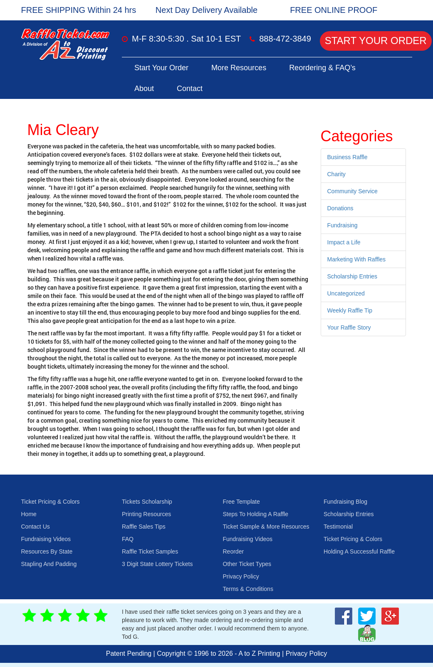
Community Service (352, 191)
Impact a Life (344, 242)
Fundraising (342, 225)
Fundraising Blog (345, 501)
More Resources (238, 68)
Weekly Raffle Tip (349, 310)
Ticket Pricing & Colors (50, 501)
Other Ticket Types (247, 564)
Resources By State (47, 551)
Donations (340, 208)
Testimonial (338, 526)
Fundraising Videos (46, 539)
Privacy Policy (241, 576)
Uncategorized (346, 293)
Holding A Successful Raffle (359, 551)
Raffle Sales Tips (144, 526)
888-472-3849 (285, 38)
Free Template (241, 501)
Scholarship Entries (352, 276)
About (144, 88)
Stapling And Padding (49, 564)
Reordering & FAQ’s (322, 68)
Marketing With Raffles (356, 259)
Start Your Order (376, 40)
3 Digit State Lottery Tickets (157, 564)
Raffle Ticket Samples (150, 551)
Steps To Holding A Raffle (255, 514)
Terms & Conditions (248, 589)
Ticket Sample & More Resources (266, 526)
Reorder (233, 551)
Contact (190, 88)
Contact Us (35, 526)
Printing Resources (146, 514)
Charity (336, 174)
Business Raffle (347, 157)
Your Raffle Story (349, 327)
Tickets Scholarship (147, 501)
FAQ (128, 539)
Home (29, 514)
